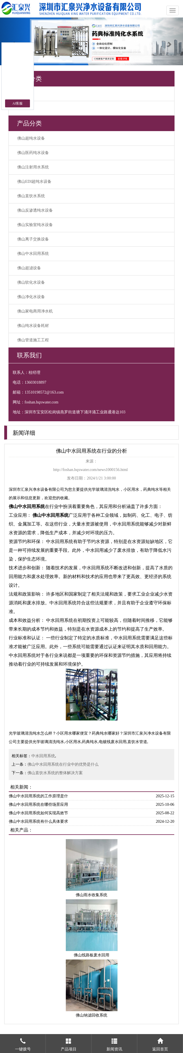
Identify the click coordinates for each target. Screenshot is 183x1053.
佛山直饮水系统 (31, 196)
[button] (13, 41)
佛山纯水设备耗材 (33, 326)
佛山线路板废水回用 (91, 955)
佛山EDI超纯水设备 (34, 181)
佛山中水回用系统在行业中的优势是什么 (63, 764)
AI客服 (17, 103)
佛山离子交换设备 (33, 239)
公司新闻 (25, 108)
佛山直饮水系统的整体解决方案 (55, 773)
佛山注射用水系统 (33, 167)
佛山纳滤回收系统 (91, 1015)
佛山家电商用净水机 (35, 311)
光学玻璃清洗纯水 (103, 489)
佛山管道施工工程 (33, 340)
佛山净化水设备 (31, 297)
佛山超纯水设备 (31, 138)
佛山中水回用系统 (33, 253)
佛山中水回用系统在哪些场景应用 (38, 804)
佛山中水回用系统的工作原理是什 (38, 796)
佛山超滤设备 (29, 268)
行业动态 (25, 94)
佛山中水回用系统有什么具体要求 (38, 821)
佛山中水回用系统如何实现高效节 (38, 813)
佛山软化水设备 (31, 282)
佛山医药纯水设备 (33, 153)
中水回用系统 (43, 756)
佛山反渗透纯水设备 (35, 210)
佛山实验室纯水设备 (35, 225)
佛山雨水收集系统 (91, 895)
